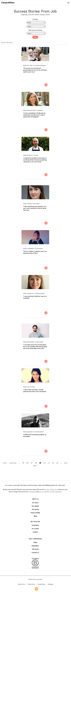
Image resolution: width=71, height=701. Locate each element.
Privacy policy (31, 584)
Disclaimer (50, 584)
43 (57, 463)
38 (36, 463)
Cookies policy (41, 584)
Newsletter (35, 546)
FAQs (35, 542)
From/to (35, 19)
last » (35, 465)
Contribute (35, 525)
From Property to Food (30, 155)
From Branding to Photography (33, 432)
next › (66, 463)
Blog (35, 516)
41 (49, 463)
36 (27, 463)
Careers (35, 532)
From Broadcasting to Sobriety (33, 110)
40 (44, 463)
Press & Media (35, 513)
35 (23, 463)
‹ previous (12, 463)
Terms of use (21, 584)
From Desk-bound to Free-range (33, 342)
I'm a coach (35, 528)
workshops (31, 492)
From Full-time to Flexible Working (34, 65)
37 (32, 463)
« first (4, 463)
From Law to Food (29, 387)
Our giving (35, 509)
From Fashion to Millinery (31, 203)
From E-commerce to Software (33, 248)
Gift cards (35, 549)
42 (53, 463)
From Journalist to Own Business (34, 293)
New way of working (35, 30)
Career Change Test (51, 489)
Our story (35, 502)
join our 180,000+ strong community (50, 492)
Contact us (35, 552)
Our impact (35, 506)
